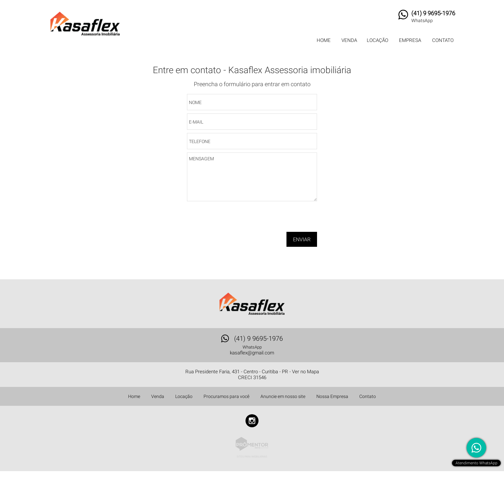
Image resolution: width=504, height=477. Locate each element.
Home (324, 40)
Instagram (252, 420)
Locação (377, 40)
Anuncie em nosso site (282, 396)
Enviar (302, 239)
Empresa (410, 40)
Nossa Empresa (332, 396)
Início (243, 57)
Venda (349, 40)
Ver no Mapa (305, 372)
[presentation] (275, 219)
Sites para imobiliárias (252, 456)
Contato (443, 40)
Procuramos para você (226, 396)
